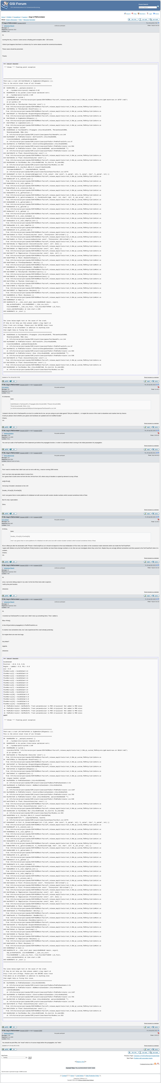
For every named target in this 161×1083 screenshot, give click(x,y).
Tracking (24, 17)
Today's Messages (11, 20)
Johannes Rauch (9, 26)
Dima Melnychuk (9, 455)
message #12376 (24, 384)
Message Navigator (29, 20)
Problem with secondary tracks (143, 1058)
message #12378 (24, 430)
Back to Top (80, 1061)
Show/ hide (15, 63)
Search (127, 14)
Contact (64, 1075)
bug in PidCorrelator (10, 23)
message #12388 (24, 517)
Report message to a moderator (151, 377)
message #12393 (24, 1030)
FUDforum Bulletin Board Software (86, 1080)
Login (149, 14)
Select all (9, 63)
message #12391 (24, 565)
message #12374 (22, 23)
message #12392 (24, 599)
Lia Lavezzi (5, 387)
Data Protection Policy (92, 1075)
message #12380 (24, 452)
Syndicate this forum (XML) (146, 1064)
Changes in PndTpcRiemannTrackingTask (146, 1055)
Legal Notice (80, 1075)
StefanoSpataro (9, 433)
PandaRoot (16, 17)
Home (156, 14)
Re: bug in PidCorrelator (12, 384)
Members (141, 14)
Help (134, 14)
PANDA (9, 17)
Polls (20, 20)
